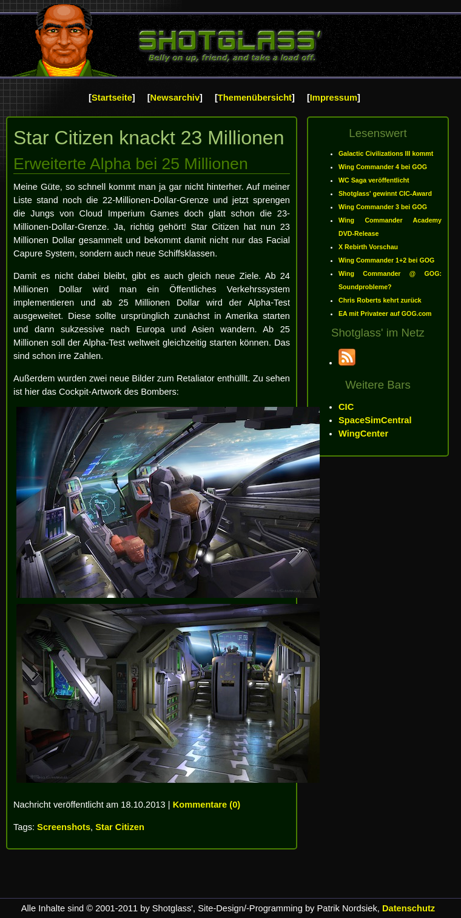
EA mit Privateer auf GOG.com (385, 313)
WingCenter (363, 433)
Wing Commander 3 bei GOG (382, 206)
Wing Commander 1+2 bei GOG (386, 260)
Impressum (333, 97)
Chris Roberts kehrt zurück (380, 300)
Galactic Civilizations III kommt (385, 153)
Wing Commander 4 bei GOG (382, 166)
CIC (346, 407)
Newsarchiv (175, 97)
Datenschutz (408, 908)
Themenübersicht (255, 97)
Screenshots (63, 827)
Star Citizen (119, 827)
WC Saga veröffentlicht (373, 180)
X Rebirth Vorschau (368, 246)
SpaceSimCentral (375, 420)
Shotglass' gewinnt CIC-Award (385, 193)
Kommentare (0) (207, 804)
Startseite (112, 97)
